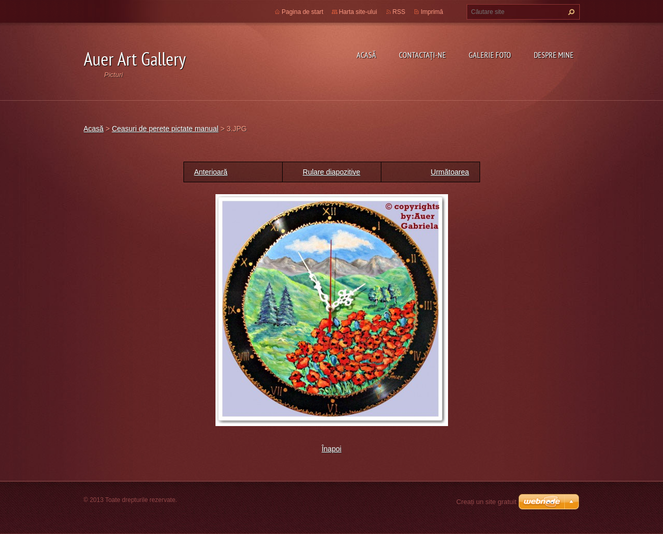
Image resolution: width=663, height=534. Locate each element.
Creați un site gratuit (486, 502)
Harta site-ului (358, 11)
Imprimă (432, 11)
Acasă (366, 55)
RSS (399, 11)
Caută (570, 12)
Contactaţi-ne (422, 55)
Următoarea (450, 172)
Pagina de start (302, 11)
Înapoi (331, 449)
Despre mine (554, 55)
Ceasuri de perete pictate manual (165, 128)
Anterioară (211, 172)
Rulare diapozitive (331, 172)
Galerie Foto (490, 55)
